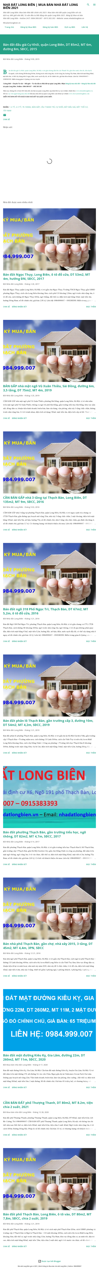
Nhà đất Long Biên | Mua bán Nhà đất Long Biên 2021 (40, 6)
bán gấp (36, 107)
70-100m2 (26, 107)
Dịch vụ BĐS (68, 27)
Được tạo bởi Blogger (49, 1261)
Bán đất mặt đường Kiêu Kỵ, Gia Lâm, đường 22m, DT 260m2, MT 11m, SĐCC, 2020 (44, 1057)
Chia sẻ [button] (6, 119)
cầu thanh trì (48, 107)
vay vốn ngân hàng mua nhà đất (19, 94)
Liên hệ (83, 27)
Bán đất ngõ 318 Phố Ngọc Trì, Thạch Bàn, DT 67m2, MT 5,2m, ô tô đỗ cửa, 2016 (45, 611)
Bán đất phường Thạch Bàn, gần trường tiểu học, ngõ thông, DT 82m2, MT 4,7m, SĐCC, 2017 (44, 834)
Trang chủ (7, 27)
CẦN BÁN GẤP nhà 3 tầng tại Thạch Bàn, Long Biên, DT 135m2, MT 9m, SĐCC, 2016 (45, 499)
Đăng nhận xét (19, 306)
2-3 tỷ (18, 107)
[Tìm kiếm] (88, 4)
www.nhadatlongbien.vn (84, 91)
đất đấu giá (70, 107)
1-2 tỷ (12, 107)
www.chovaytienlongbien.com (79, 94)
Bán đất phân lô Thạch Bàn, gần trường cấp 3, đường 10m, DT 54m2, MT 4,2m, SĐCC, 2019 (48, 722)
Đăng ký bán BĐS (48, 27)
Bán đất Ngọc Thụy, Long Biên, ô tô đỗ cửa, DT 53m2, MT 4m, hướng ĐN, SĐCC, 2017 (46, 276)
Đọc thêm (91, 306)
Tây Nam (7, 110)
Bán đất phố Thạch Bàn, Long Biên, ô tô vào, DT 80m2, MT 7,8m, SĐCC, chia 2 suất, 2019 (47, 1216)
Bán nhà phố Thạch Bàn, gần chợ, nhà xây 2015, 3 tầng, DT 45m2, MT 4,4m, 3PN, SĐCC (48, 946)
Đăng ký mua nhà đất (72, 84)
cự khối (59, 107)
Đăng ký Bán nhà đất (88, 84)
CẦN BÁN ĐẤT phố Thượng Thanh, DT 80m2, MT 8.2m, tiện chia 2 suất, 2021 (48, 1104)
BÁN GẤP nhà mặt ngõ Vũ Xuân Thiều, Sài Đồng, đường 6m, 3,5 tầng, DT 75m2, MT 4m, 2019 (49, 388)
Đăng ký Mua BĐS (27, 27)
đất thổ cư (82, 107)
